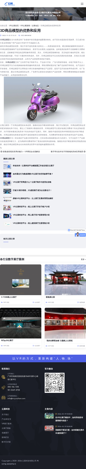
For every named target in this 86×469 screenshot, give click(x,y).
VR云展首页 (14, 25)
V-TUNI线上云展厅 (9, 297)
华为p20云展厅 (7, 340)
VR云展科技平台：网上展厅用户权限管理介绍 (31, 215)
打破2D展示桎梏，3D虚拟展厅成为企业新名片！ (32, 190)
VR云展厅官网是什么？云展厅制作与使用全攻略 (32, 182)
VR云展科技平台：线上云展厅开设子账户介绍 (31, 206)
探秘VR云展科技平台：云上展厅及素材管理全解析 (33, 198)
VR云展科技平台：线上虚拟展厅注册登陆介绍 (31, 223)
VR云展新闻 (25, 25)
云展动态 (35, 25)
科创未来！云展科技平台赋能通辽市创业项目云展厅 (33, 165)
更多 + (83, 259)
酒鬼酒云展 (50, 297)
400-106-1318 (13, 387)
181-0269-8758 (14, 390)
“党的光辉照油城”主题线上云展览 (59, 340)
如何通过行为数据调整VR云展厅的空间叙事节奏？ (33, 174)
